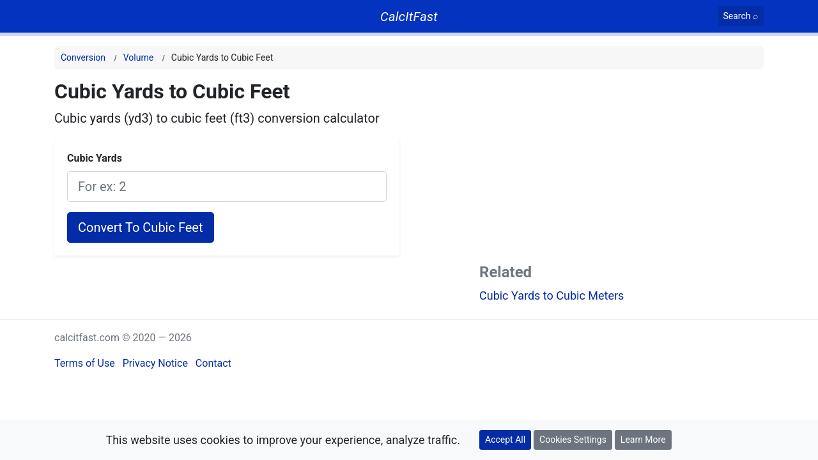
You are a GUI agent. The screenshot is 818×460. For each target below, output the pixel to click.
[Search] (741, 16)
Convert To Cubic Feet (140, 227)
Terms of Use (84, 363)
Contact (213, 363)
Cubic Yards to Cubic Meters (551, 295)
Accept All (505, 439)
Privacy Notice (155, 363)
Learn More (643, 439)
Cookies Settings (572, 439)
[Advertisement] (621, 168)
